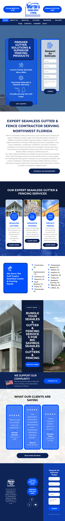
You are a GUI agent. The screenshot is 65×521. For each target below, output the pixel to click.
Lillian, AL (8, 498)
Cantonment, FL (10, 491)
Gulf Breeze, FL (10, 492)
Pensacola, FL (12, 496)
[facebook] (32, 499)
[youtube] (35, 504)
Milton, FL (8, 494)
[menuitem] (5, 20)
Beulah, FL (10, 500)
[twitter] (29, 504)
